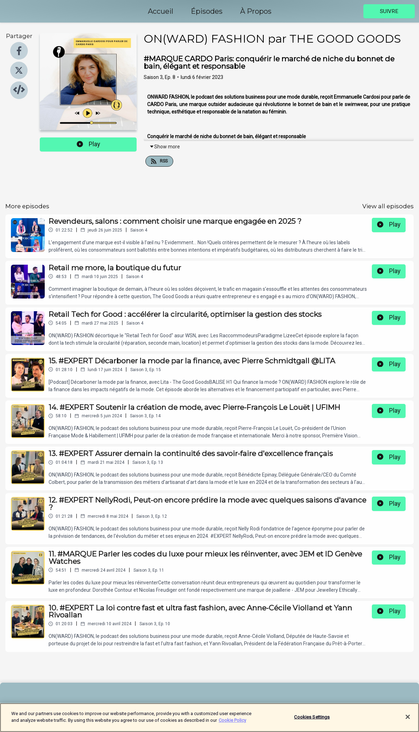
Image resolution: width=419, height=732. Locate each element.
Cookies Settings (312, 720)
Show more (164, 146)
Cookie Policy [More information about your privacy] (232, 723)
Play (88, 144)
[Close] (407, 720)
